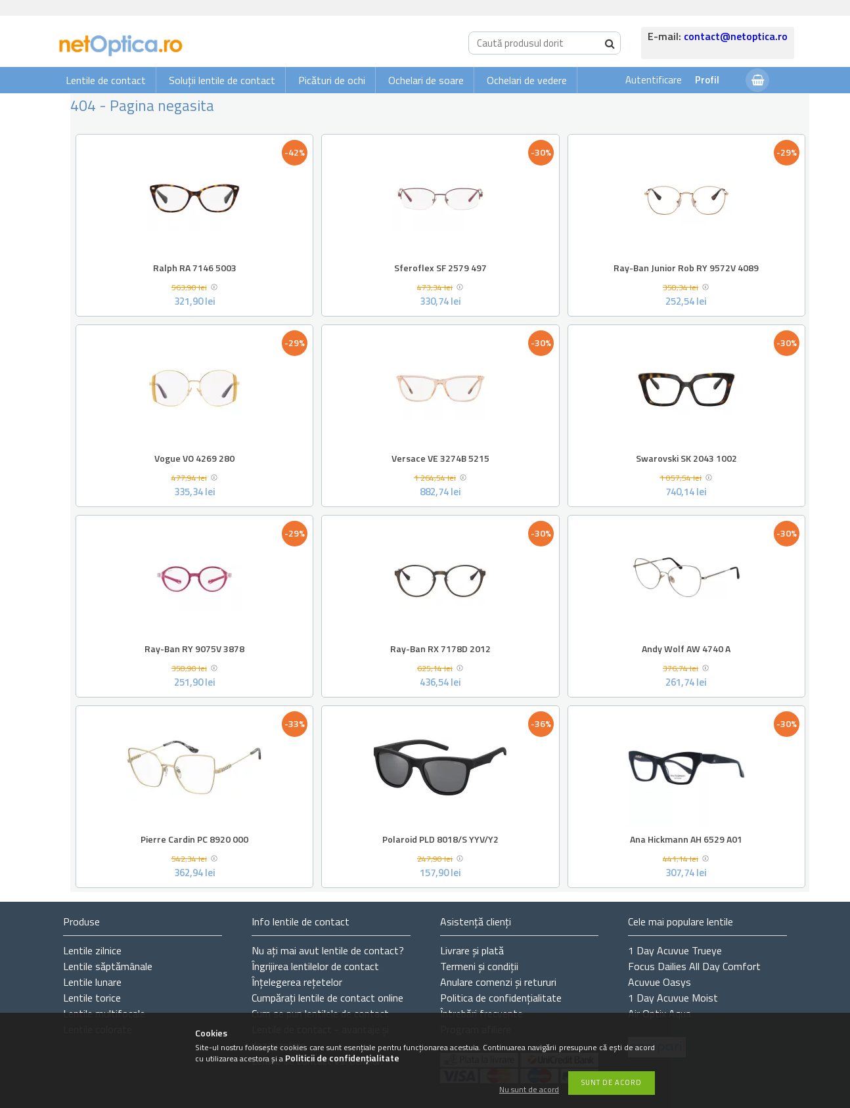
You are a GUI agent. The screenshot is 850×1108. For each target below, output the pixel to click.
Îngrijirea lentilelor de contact (315, 966)
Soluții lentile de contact (222, 80)
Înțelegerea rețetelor (297, 982)
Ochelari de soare (426, 80)
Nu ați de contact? (328, 950)
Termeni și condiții (479, 966)
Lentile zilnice (92, 950)
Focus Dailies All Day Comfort (694, 966)
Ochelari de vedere (527, 80)
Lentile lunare (92, 982)
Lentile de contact (106, 80)
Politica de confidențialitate (501, 998)
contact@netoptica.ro (736, 36)
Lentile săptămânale (107, 966)
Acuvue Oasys (659, 982)
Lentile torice (92, 998)
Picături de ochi (331, 80)
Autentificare (653, 79)
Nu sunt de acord (529, 1090)
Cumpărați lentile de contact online (327, 998)
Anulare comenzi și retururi (498, 982)
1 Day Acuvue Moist (673, 998)
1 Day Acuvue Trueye (675, 950)
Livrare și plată (472, 950)
